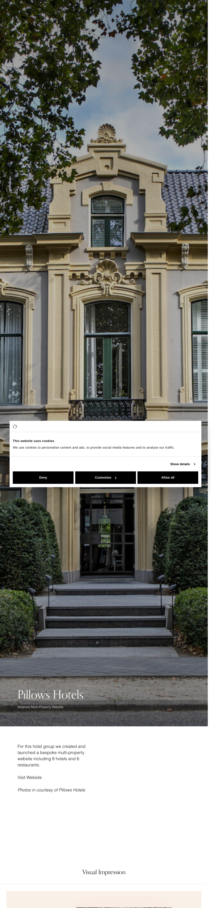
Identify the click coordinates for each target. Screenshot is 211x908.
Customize (105, 477)
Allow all (168, 477)
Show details (180, 464)
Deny (43, 477)
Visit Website (30, 777)
